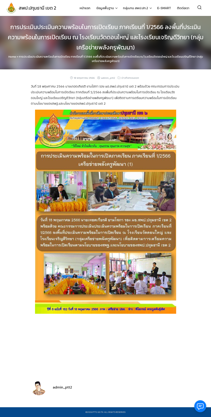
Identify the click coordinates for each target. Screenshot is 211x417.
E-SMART (164, 8)
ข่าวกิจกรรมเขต (130, 78)
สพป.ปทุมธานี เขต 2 (39, 7)
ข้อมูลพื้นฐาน (105, 8)
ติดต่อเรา (183, 8)
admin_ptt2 (108, 78)
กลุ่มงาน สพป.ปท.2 (135, 8)
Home (12, 57)
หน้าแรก (85, 8)
